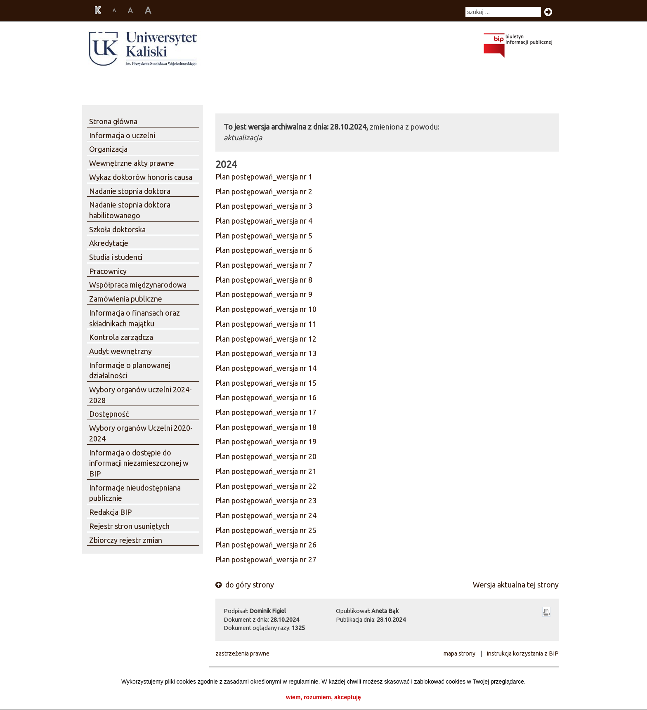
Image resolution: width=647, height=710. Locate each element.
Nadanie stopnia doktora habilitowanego (129, 209)
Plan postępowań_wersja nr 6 (263, 250)
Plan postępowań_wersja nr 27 (265, 559)
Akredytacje (108, 243)
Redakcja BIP (110, 512)
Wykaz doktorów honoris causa (140, 177)
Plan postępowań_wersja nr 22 (265, 486)
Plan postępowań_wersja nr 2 (263, 191)
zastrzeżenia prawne (242, 653)
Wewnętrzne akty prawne (131, 163)
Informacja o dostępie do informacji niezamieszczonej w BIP (139, 463)
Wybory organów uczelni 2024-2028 (140, 394)
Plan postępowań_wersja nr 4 (263, 221)
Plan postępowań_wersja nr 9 (263, 294)
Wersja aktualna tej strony (516, 584)
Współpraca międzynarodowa (138, 285)
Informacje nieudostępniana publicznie (135, 493)
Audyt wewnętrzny (120, 351)
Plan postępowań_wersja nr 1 (263, 176)
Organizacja (108, 149)
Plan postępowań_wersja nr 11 (265, 324)
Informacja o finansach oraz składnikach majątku (134, 318)
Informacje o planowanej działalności (129, 370)
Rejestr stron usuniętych (129, 526)
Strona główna (113, 121)
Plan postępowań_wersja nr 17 (265, 412)
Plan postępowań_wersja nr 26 (265, 544)
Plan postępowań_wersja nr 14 (265, 368)
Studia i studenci (115, 257)
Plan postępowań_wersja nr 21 (265, 471)
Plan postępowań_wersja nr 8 (263, 280)
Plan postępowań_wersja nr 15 (265, 383)
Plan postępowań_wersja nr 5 (263, 235)
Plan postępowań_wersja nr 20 (265, 456)
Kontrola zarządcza (121, 337)
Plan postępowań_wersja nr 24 (265, 515)
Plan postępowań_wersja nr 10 (265, 309)
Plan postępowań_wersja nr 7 (263, 265)
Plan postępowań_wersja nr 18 (265, 427)
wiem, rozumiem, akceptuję (323, 697)
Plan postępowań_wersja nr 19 (265, 441)
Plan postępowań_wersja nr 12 (265, 339)
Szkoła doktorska (117, 229)
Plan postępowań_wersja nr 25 (265, 530)
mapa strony (459, 653)
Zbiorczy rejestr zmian (125, 540)
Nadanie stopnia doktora (129, 191)
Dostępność (109, 414)
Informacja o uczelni (122, 135)
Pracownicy (108, 271)
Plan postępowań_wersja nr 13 (265, 353)
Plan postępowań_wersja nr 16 (265, 397)
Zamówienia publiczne (125, 299)
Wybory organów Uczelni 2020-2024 (141, 433)
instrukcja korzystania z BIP (523, 653)
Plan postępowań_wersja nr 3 (263, 206)
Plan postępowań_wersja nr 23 (265, 500)
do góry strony (244, 584)
